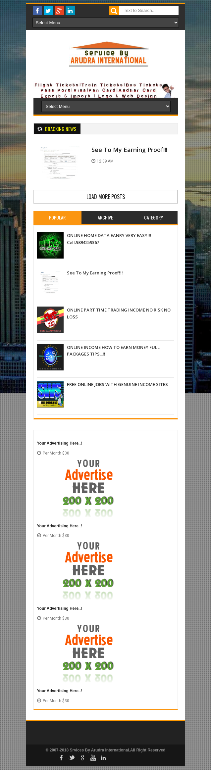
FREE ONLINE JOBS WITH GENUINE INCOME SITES (117, 384)
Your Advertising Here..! (59, 443)
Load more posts (105, 197)
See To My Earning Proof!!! (129, 150)
